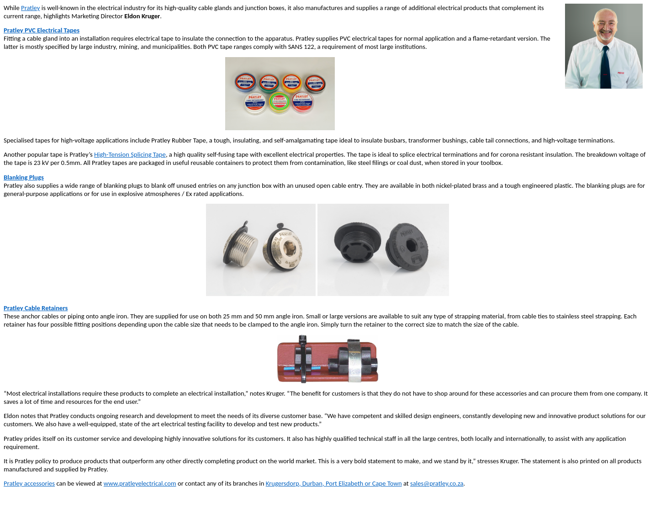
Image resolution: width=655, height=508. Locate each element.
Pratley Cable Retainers (36, 308)
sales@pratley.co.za (437, 483)
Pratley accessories (29, 483)
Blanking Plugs (24, 177)
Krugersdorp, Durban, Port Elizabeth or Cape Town (334, 483)
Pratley (30, 8)
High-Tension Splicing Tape (130, 154)
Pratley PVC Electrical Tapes (41, 30)
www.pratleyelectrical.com (140, 483)
